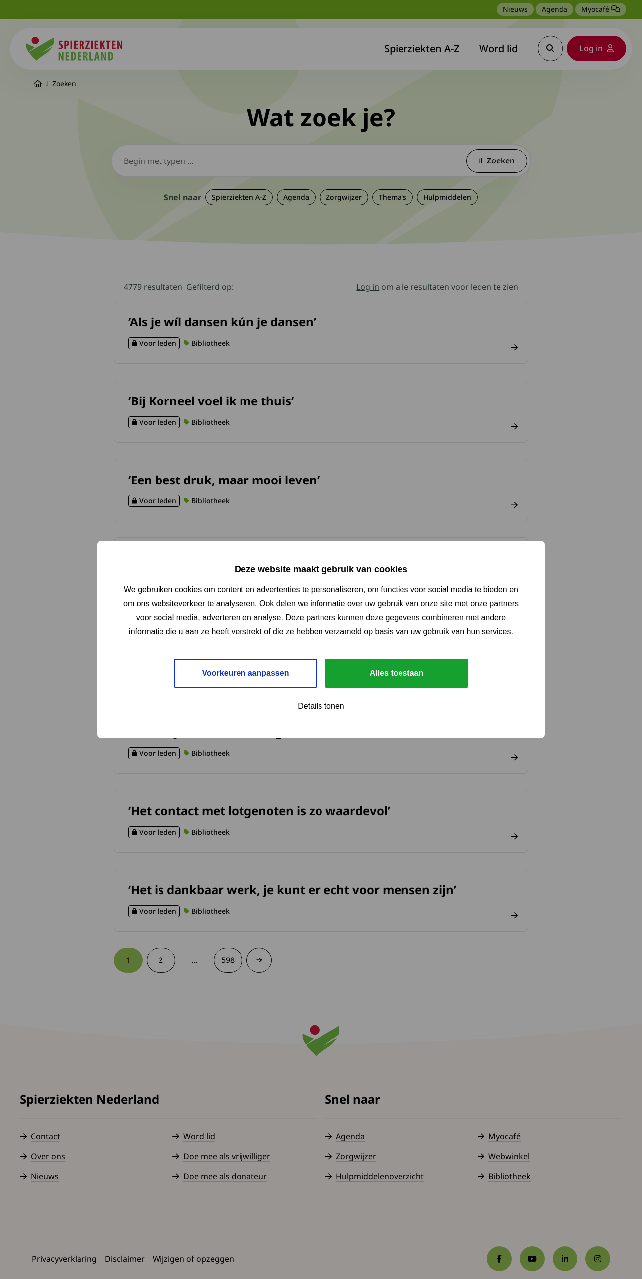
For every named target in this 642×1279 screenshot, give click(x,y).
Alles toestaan (396, 673)
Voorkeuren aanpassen (245, 673)
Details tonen (321, 706)
